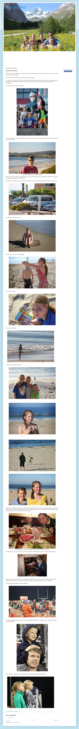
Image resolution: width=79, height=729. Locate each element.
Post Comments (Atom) (15, 722)
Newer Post (8, 720)
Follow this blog (68, 71)
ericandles (16, 7)
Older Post (56, 720)
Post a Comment (11, 717)
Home (32, 720)
